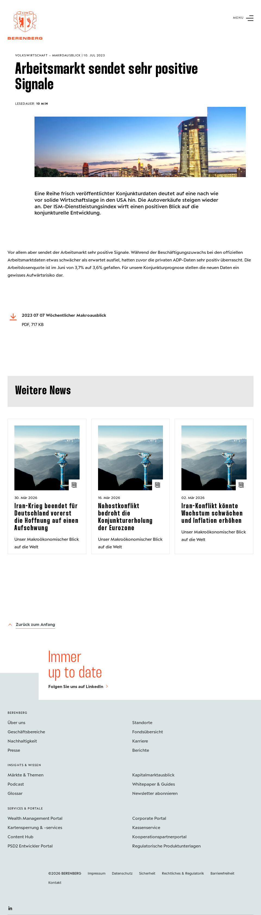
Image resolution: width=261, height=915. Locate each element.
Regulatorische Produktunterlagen (166, 845)
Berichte (140, 750)
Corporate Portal (149, 818)
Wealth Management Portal (35, 818)
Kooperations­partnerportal (159, 836)
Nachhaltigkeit (22, 740)
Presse (14, 750)
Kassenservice (146, 827)
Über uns (16, 722)
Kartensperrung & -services (35, 827)
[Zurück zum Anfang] (31, 625)
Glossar (15, 793)
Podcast (16, 783)
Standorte (142, 722)
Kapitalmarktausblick (153, 774)
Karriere (140, 740)
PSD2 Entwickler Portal (30, 845)
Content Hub (20, 836)
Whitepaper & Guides (153, 783)
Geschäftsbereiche (26, 731)
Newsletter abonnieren (155, 793)
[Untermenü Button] (243, 18)
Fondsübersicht (147, 731)
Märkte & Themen (25, 774)
